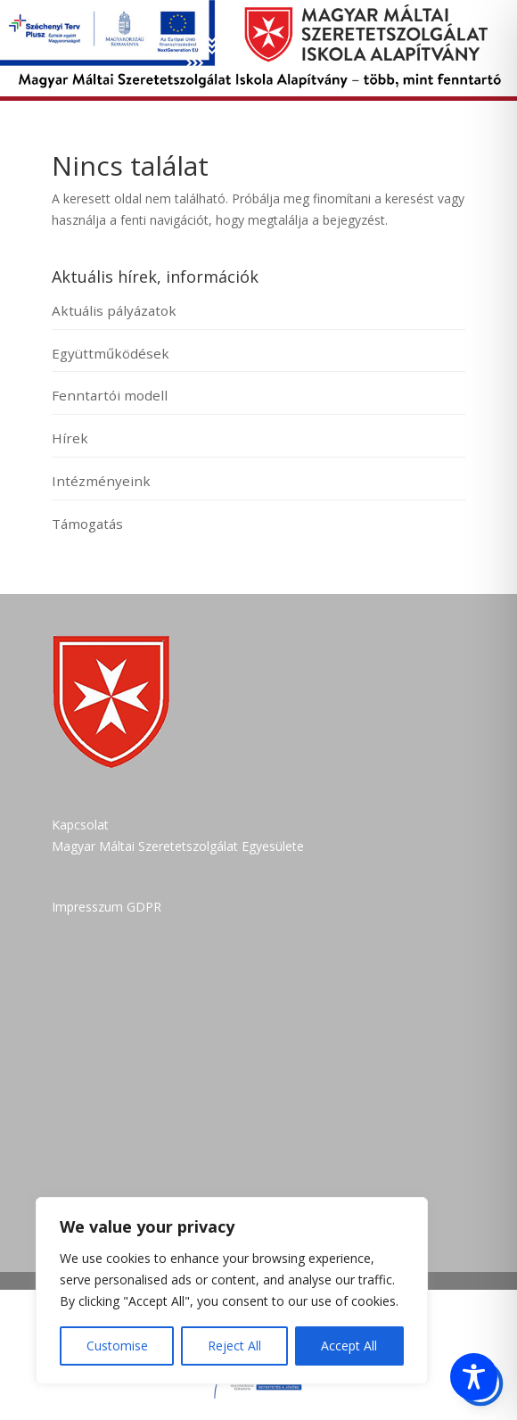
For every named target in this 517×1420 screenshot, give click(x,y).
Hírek (70, 438)
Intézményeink (101, 481)
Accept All (349, 1345)
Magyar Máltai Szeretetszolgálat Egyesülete (178, 846)
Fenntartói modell (110, 395)
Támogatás (87, 523)
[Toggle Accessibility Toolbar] (473, 1376)
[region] (232, 1290)
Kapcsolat (80, 824)
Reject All (234, 1345)
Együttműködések (110, 353)
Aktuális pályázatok (114, 310)
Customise (117, 1345)
